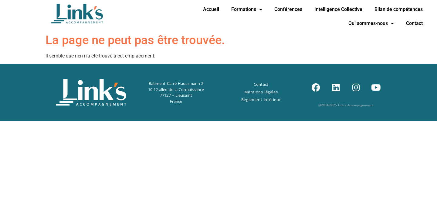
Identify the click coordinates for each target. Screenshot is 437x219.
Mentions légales (261, 92)
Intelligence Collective (338, 9)
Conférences (288, 9)
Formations (246, 9)
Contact (414, 23)
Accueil (211, 9)
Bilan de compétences (398, 9)
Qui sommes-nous (371, 23)
